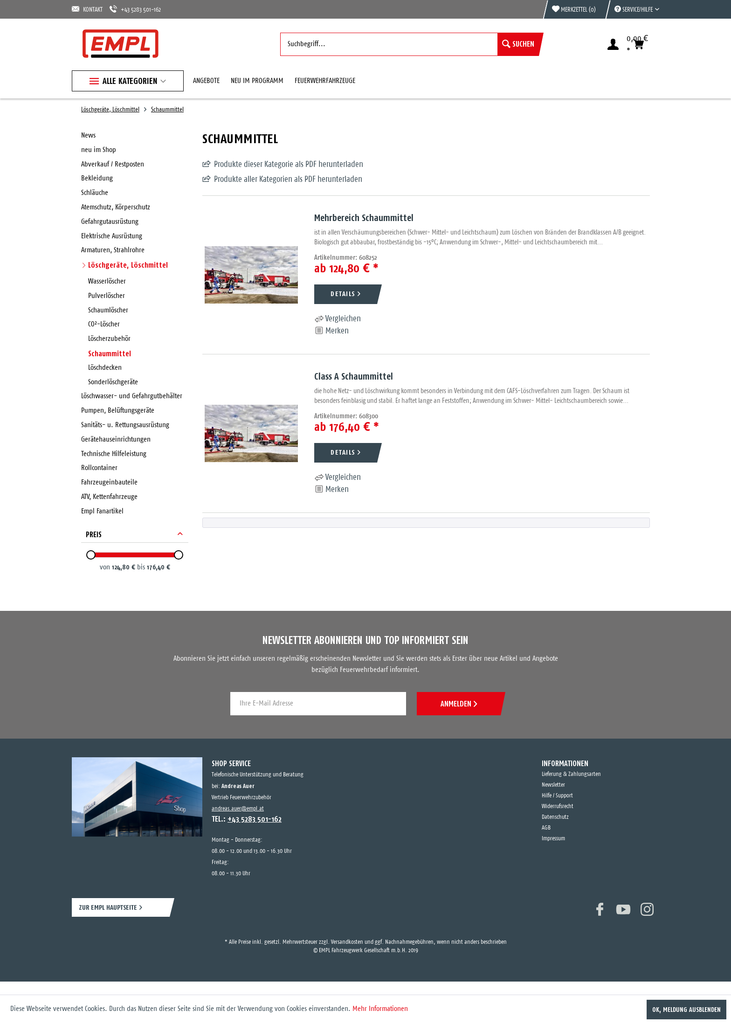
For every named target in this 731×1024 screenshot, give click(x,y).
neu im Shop (98, 149)
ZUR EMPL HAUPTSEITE (108, 907)
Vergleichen (337, 319)
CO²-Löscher (104, 324)
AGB (546, 827)
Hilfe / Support (557, 795)
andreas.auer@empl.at (238, 808)
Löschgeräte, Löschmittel (128, 265)
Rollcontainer (99, 467)
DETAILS (343, 294)
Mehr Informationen (380, 1008)
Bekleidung (97, 178)
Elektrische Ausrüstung (111, 236)
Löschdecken (105, 367)
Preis (94, 534)
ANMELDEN (459, 703)
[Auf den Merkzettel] (331, 331)
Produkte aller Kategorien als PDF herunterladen (288, 179)
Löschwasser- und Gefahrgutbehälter (131, 396)
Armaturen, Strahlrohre (113, 250)
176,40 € (158, 567)
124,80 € (124, 567)
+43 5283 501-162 (135, 9)
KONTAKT (87, 9)
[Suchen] (518, 44)
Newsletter (553, 785)
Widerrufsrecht (557, 806)
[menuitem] (632, 9)
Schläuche (94, 192)
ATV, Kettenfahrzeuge (109, 496)
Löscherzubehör (109, 338)
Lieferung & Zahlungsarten (571, 774)
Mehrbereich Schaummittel (364, 217)
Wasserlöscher (107, 281)
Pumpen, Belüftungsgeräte (117, 410)
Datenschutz (555, 817)
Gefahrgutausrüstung (109, 221)
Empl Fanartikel (102, 511)
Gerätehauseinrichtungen (116, 439)
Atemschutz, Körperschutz (115, 207)
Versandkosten (347, 942)
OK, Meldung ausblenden (686, 1009)
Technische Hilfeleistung (113, 453)
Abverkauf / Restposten (112, 164)
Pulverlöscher (106, 295)
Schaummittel (109, 353)
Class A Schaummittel (353, 376)
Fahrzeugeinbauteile (109, 482)
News (88, 135)
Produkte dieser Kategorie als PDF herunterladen (288, 164)
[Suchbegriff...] (409, 44)
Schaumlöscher (108, 310)
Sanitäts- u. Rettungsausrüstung (125, 425)
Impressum (553, 838)
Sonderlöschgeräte (113, 382)
